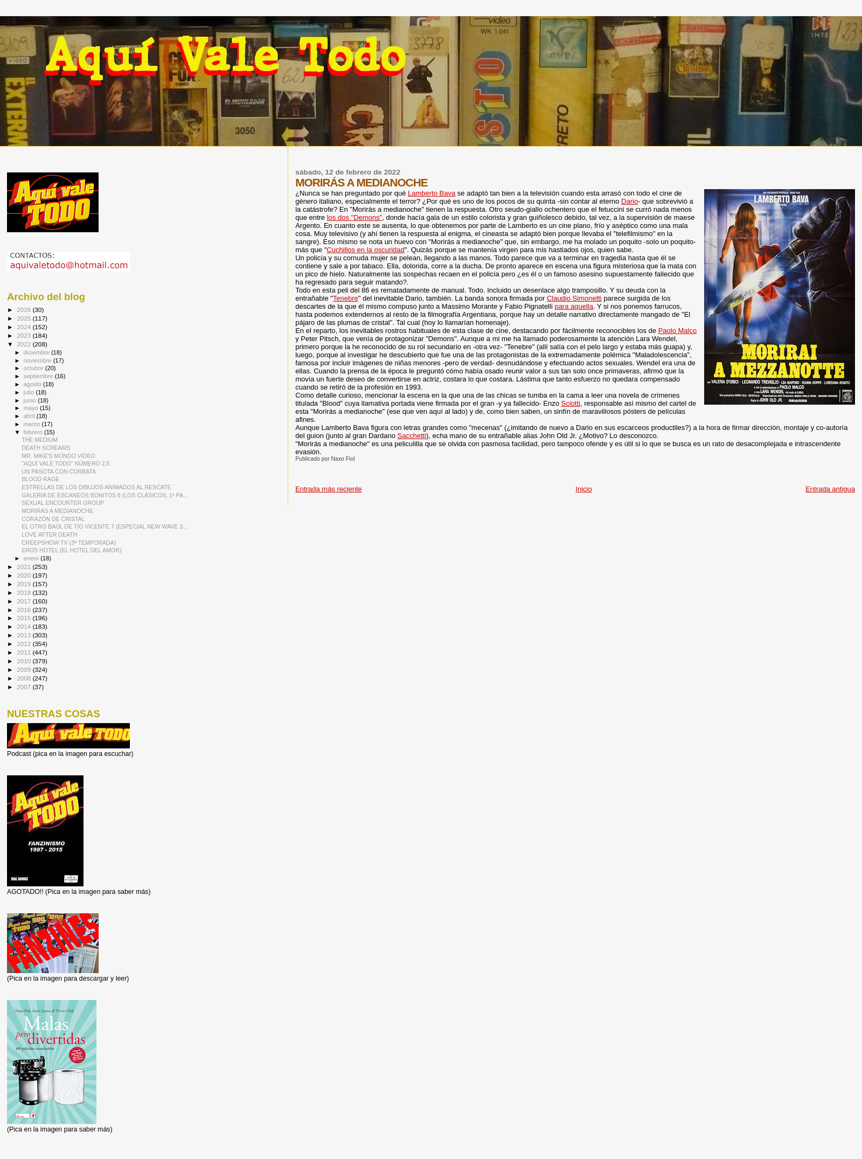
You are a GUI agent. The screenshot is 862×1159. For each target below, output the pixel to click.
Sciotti (570, 403)
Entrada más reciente (328, 489)
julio (30, 392)
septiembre (39, 376)
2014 (24, 626)
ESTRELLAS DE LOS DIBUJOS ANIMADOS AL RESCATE (96, 487)
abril (30, 416)
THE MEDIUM (40, 439)
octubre (34, 368)
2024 (24, 326)
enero (32, 558)
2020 (24, 575)
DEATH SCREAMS (46, 448)
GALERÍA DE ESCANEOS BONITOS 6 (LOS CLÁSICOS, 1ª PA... (105, 495)
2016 (24, 609)
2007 (24, 686)
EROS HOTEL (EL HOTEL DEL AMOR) (71, 550)
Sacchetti (412, 436)
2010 (24, 660)
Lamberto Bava (431, 193)
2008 (24, 678)
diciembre (37, 352)
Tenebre (345, 298)
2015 (24, 617)
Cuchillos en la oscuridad (365, 250)
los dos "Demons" (354, 217)
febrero (34, 432)
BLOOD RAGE (40, 479)
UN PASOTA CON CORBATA (59, 471)
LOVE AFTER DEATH (49, 534)
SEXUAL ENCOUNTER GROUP (63, 502)
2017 (24, 601)
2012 (24, 643)
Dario (629, 201)
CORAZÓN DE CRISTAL (53, 519)
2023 (24, 335)
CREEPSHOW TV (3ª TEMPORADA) (69, 542)
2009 (24, 669)
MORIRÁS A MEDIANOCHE (57, 511)
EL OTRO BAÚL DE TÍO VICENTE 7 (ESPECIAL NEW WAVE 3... (104, 526)
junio (31, 400)
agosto (34, 384)
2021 (24, 566)
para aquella (573, 306)
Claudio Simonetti (574, 298)
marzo (33, 424)
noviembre (38, 360)
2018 (24, 592)
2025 (24, 318)
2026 (24, 309)
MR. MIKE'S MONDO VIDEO (58, 456)
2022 (24, 344)
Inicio (583, 489)
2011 (24, 652)
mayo (32, 408)
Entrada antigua (830, 489)
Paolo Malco (677, 331)
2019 (24, 583)
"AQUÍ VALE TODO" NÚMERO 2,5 (65, 463)
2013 (24, 635)
